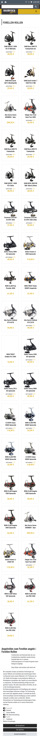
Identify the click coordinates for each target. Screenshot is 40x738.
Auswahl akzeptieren (20, 734)
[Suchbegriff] (17, 6)
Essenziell (9, 708)
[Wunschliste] (26, 2)
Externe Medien (10, 712)
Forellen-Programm (29, 661)
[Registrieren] (6, 2)
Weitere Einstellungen (9, 721)
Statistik (8, 710)
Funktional (9, 719)
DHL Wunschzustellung (12, 715)
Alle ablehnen (20, 730)
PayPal (8, 717)
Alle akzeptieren (20, 725)
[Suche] (35, 6)
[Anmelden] (2, 2)
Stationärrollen (26, 655)
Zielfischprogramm (16, 661)
